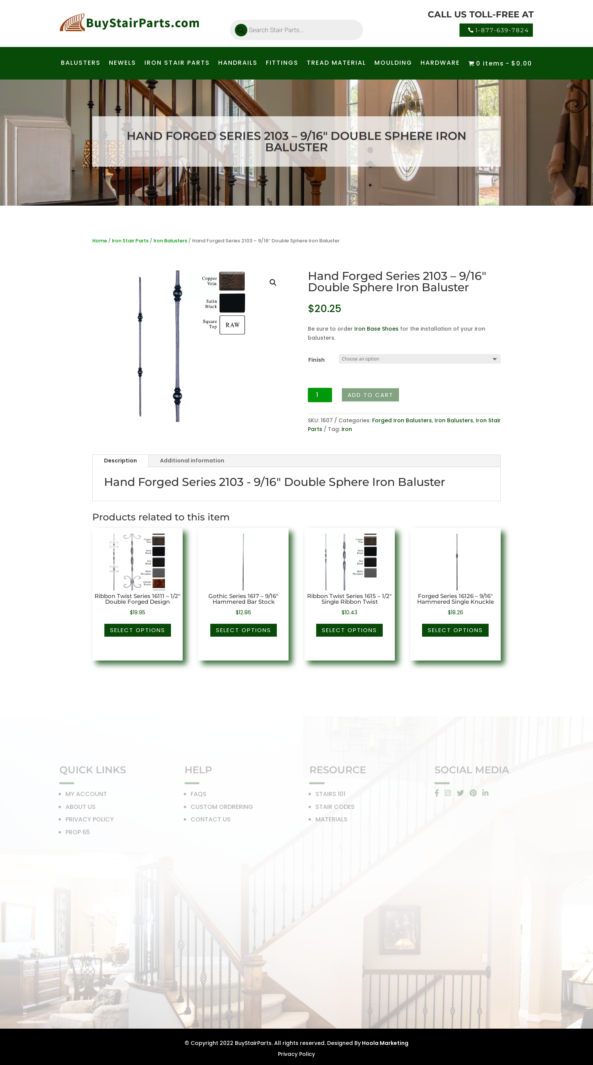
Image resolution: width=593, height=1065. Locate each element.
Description (120, 460)
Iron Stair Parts (130, 240)
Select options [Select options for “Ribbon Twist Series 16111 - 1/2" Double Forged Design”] (137, 630)
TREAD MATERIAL (336, 63)
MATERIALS (331, 821)
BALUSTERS (81, 63)
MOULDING (393, 63)
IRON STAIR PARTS (177, 63)
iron (347, 429)
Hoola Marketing (384, 1043)
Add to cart (370, 395)
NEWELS (122, 63)
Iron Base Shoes (376, 329)
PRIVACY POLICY (89, 821)
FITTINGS (282, 63)
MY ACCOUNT (86, 795)
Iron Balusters (170, 240)
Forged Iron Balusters (402, 420)
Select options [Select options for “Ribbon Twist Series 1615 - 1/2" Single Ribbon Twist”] (349, 630)
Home (99, 240)
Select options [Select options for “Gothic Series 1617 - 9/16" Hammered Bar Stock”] (243, 630)
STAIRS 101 (330, 795)
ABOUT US (80, 808)
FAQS (198, 795)
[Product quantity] (320, 395)
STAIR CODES (335, 808)
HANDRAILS (238, 63)
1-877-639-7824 (502, 30)
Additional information (192, 460)
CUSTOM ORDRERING (222, 808)
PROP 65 (77, 833)
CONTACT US (211, 821)
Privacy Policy (296, 1054)
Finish (316, 360)
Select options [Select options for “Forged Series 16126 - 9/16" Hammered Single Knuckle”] (455, 630)
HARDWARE (440, 63)
